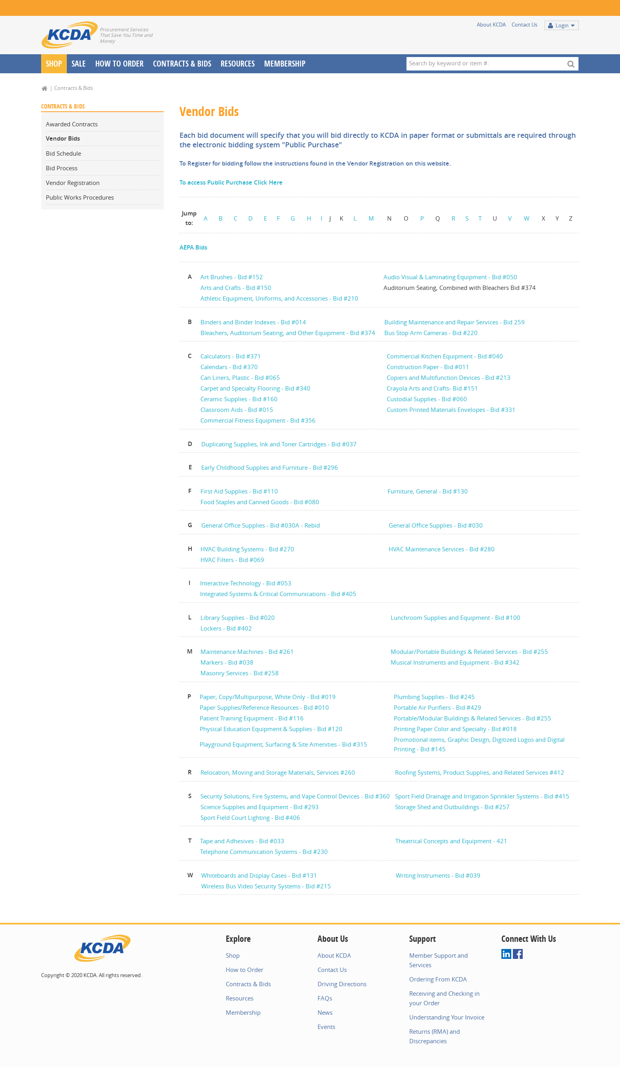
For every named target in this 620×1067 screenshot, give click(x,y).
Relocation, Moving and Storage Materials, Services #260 (277, 772)
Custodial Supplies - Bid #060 (427, 399)
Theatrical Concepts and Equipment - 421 (451, 841)
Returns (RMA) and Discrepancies (434, 1036)
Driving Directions (342, 984)
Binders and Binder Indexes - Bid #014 (253, 322)
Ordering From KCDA (438, 979)
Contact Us (524, 24)
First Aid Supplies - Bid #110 (239, 491)
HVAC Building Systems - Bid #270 (247, 549)
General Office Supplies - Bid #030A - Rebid (260, 525)
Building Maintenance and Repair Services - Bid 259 (454, 322)
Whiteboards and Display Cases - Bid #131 (259, 875)
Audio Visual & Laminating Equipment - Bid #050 (451, 277)
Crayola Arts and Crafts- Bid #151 (432, 388)
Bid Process (62, 168)
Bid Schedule (63, 153)
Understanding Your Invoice (446, 1017)
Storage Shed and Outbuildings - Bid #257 (452, 807)
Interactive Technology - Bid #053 (245, 583)
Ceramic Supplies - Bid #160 (239, 399)
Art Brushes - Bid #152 (231, 277)
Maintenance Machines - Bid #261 (247, 651)
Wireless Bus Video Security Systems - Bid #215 (266, 886)
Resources (238, 63)
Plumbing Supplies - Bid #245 (434, 697)
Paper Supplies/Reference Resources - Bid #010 (264, 707)
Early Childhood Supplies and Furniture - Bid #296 (269, 467)
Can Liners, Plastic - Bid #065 (240, 377)
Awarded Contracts (72, 124)
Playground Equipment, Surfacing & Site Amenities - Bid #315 (283, 744)
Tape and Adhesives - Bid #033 (242, 841)
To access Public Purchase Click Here (231, 182)
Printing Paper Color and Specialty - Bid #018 (455, 729)
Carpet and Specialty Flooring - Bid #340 (255, 388)
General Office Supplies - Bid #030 (436, 525)
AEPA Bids (193, 247)
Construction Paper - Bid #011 (428, 367)
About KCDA (491, 24)
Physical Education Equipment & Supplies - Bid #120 (271, 729)
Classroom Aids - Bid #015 (236, 409)
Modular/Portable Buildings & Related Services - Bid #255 (469, 651)
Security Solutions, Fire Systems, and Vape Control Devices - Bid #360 (295, 796)
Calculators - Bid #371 (230, 356)
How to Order (244, 970)
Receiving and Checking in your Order (444, 998)
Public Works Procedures (80, 197)
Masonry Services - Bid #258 (239, 673)
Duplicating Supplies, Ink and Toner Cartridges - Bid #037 (279, 444)
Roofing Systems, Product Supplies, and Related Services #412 (479, 772)
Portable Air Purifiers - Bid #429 (437, 707)
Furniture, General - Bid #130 (428, 491)
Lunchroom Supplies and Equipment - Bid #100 (455, 617)
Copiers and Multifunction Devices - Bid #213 (448, 377)
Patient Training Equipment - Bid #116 (252, 718)
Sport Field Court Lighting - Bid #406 (250, 817)
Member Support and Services (438, 960)
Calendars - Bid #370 (229, 367)
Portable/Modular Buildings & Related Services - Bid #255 (472, 718)
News (325, 1012)
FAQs (325, 998)
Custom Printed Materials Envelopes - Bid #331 (451, 409)
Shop (54, 63)
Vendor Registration (73, 183)
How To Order (119, 63)
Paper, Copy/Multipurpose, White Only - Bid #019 (268, 697)
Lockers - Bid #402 (226, 628)
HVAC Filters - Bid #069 (232, 560)
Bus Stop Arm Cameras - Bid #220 (431, 333)
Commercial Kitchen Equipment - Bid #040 (445, 356)
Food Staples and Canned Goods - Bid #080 (259, 502)
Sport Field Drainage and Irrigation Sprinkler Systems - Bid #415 (482, 796)
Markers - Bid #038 (227, 662)
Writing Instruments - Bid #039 (438, 875)
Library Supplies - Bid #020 (237, 617)
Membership (285, 63)
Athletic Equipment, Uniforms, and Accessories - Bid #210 (280, 298)
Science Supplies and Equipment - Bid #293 (259, 807)
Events (326, 1027)
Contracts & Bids (182, 63)
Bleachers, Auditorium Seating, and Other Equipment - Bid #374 (287, 333)
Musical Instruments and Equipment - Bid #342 (455, 662)
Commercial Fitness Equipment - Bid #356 (258, 420)
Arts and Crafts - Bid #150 (235, 288)
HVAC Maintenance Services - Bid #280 (442, 549)
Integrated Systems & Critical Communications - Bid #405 (278, 594)
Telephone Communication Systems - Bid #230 (264, 852)
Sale (79, 63)
